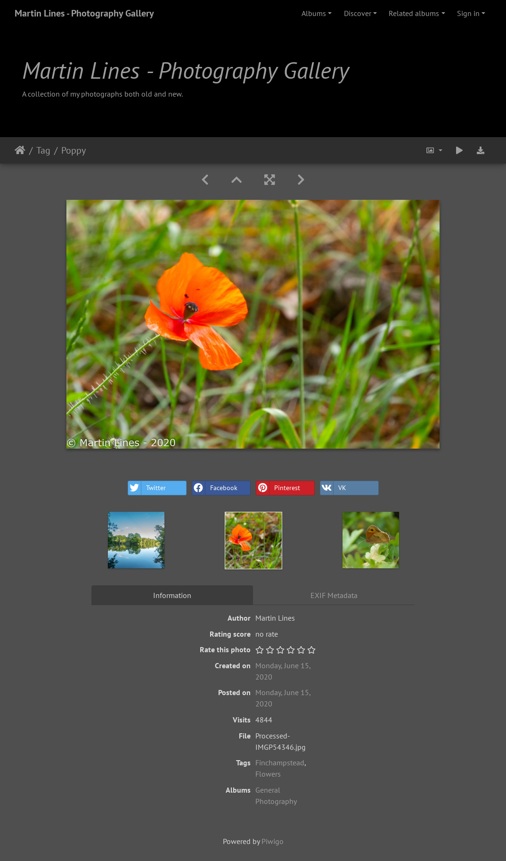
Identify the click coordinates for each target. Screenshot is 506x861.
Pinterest (278, 488)
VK (333, 488)
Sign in (468, 13)
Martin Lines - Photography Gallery (84, 13)
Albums (314, 13)
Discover (357, 13)
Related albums (414, 13)
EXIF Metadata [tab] (334, 595)
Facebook (214, 488)
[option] (136, 540)
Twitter (147, 488)
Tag (43, 150)
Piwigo (272, 841)
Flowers (268, 774)
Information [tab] (172, 595)
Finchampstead (279, 762)
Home (20, 150)
